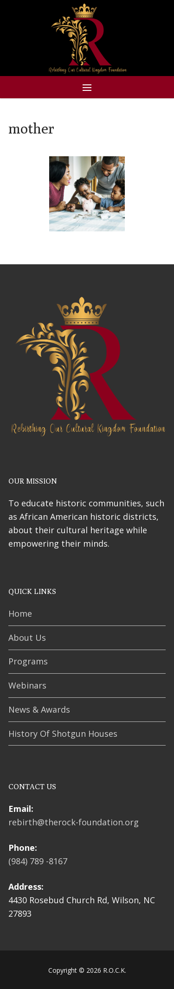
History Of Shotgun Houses (62, 733)
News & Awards (39, 709)
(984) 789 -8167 (37, 861)
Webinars (27, 685)
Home (20, 613)
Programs (28, 661)
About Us (27, 637)
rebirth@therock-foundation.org (73, 822)
